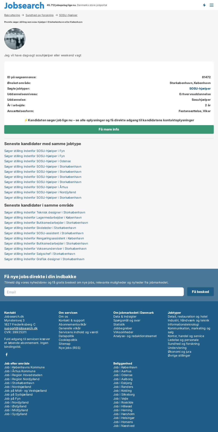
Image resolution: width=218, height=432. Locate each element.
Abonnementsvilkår (72, 324)
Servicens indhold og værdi (78, 332)
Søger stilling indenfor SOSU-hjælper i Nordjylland (40, 192)
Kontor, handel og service (186, 336)
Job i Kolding (122, 390)
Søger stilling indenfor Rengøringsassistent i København (44, 238)
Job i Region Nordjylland (22, 379)
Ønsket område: (19, 83)
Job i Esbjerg (122, 383)
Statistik (119, 324)
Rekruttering (12, 15)
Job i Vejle (120, 398)
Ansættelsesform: (20, 111)
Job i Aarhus (122, 371)
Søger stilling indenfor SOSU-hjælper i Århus (36, 187)
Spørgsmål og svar (126, 320)
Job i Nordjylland (16, 402)
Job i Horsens (123, 422)
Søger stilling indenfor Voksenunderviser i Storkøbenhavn (45, 248)
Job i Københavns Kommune (24, 367)
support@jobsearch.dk (21, 328)
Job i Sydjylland (15, 414)
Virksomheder (123, 332)
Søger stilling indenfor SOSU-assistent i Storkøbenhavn (43, 233)
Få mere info (109, 129)
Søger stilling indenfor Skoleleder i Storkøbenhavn (40, 228)
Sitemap (64, 343)
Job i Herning (123, 410)
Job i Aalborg (123, 379)
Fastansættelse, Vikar (195, 111)
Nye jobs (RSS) (69, 348)
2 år (208, 105)
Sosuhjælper (201, 99)
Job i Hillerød (122, 406)
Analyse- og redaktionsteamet (135, 336)
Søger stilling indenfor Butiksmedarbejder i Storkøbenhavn (46, 222)
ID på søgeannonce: (22, 77)
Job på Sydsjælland (18, 394)
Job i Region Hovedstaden (23, 375)
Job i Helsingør (124, 418)
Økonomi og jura (179, 351)
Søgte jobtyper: (18, 88)
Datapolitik (66, 336)
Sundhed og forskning (40, 15)
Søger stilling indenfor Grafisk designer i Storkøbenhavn (44, 259)
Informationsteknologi (183, 324)
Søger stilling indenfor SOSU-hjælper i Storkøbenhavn (42, 166)
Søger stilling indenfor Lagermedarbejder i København (43, 217)
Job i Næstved (124, 426)
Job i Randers (123, 386)
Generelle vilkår (70, 328)
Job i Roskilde (123, 402)
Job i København (125, 367)
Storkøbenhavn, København (190, 83)
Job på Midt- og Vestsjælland (25, 390)
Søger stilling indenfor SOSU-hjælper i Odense (37, 161)
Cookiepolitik (68, 340)
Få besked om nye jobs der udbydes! (204, 5)
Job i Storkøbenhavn (19, 383)
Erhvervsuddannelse (195, 94)
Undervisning (177, 348)
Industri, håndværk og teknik (188, 320)
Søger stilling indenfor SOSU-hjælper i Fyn (34, 151)
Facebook (6, 354)
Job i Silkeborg (124, 394)
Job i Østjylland (15, 406)
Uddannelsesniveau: (22, 94)
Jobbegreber (122, 328)
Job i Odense (122, 375)
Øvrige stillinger (179, 355)
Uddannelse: (16, 99)
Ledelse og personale (183, 340)
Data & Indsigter (125, 316)
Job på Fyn (12, 398)
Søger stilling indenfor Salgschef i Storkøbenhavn (39, 253)
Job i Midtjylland (16, 410)
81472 (206, 77)
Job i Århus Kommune (19, 371)
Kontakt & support (72, 320)
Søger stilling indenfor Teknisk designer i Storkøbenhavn (44, 212)
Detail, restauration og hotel (188, 316)
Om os (63, 316)
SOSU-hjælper (68, 15)
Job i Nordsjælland (17, 386)
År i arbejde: (16, 105)
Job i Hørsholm (124, 414)
